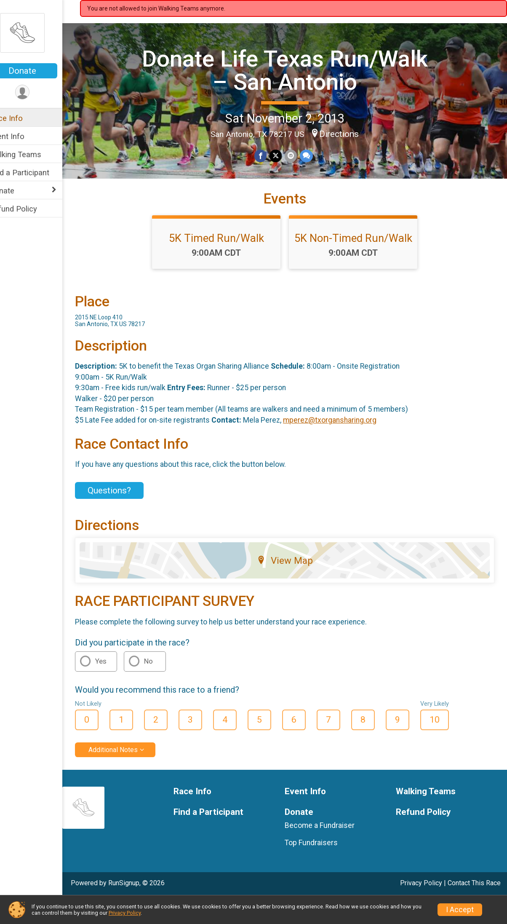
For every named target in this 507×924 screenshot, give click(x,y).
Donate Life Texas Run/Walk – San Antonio (293, 69)
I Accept (460, 909)
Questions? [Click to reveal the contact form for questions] (127, 516)
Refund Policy (31, 208)
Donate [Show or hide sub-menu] (19, 190)
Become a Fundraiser (328, 851)
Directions (348, 133)
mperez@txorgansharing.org (347, 446)
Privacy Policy (125, 913)
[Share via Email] (299, 155)
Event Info (24, 136)
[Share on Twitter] (284, 155)
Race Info (23, 118)
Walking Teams (33, 154)
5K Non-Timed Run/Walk (362, 263)
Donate (40, 71)
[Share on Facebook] (270, 155)
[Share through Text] (314, 155)
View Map (294, 586)
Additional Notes (130, 775)
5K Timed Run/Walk (225, 263)
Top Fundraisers (320, 868)
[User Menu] (40, 92)
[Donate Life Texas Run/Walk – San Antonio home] (40, 32)
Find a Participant (37, 172)
